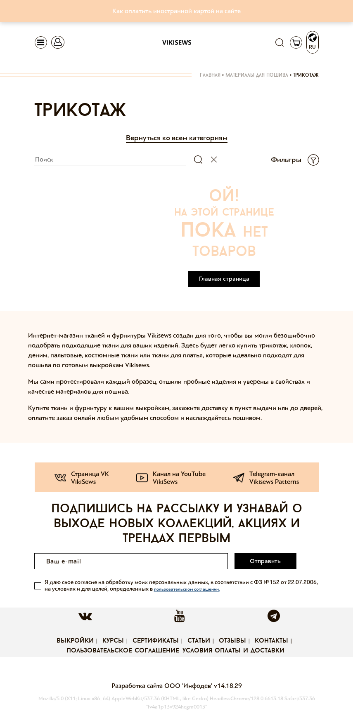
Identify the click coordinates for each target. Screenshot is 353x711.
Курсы (113, 641)
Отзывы (232, 641)
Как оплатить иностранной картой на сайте (176, 11)
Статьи (198, 641)
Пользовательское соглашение (122, 651)
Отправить (265, 561)
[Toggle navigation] (41, 42)
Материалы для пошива (256, 75)
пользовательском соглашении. (187, 589)
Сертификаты (156, 641)
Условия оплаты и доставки (233, 651)
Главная (210, 75)
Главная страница (224, 278)
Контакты (271, 641)
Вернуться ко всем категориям (176, 137)
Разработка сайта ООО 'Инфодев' (162, 686)
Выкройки (75, 641)
